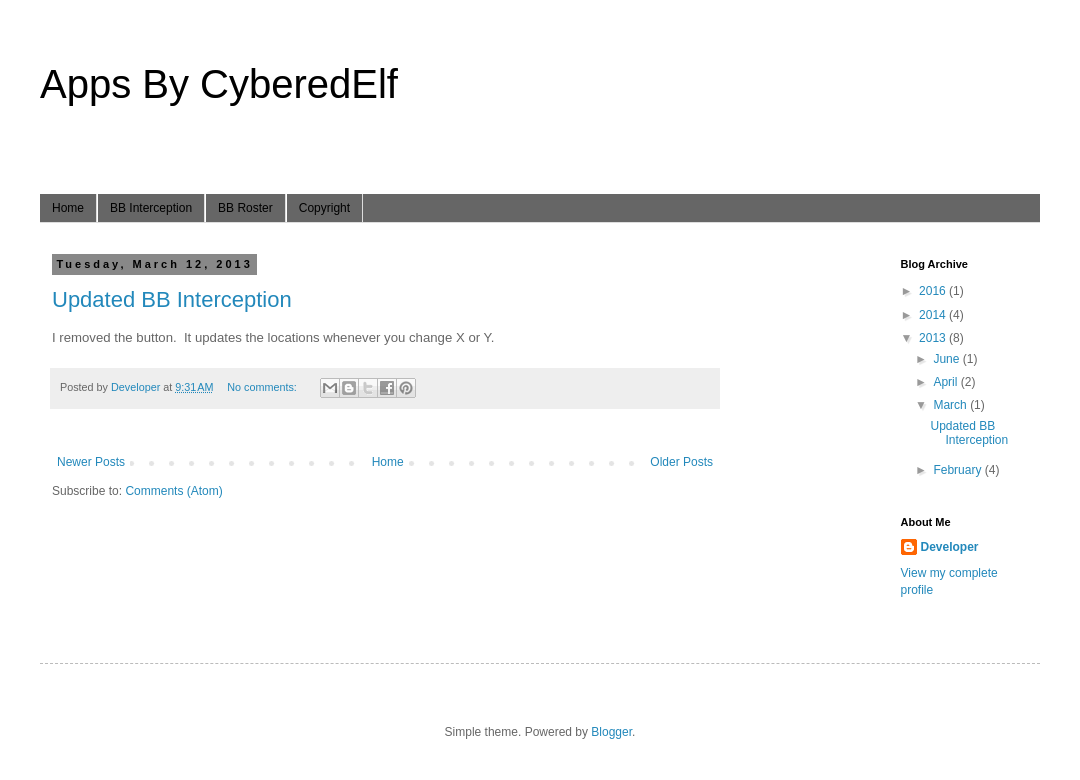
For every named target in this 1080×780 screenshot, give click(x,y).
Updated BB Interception (172, 299)
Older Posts (681, 462)
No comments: (263, 387)
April (946, 382)
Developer (950, 547)
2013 (934, 338)
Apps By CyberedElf (219, 84)
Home (68, 208)
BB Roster (245, 208)
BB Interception (151, 208)
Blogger (611, 732)
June (947, 359)
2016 (934, 291)
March (951, 405)
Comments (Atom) (173, 491)
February (958, 470)
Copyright (324, 208)
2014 (934, 315)
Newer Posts (91, 462)
